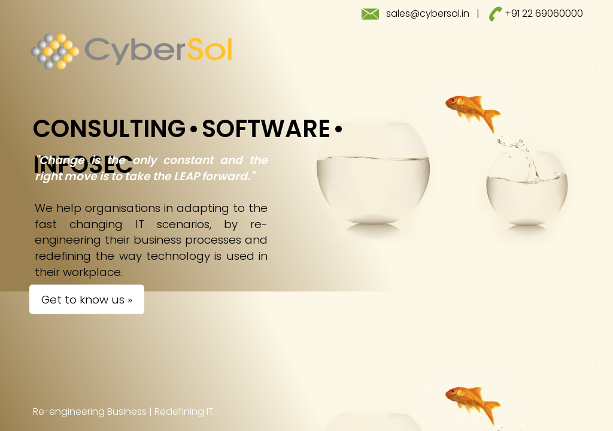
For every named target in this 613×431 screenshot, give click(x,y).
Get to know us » (86, 300)
